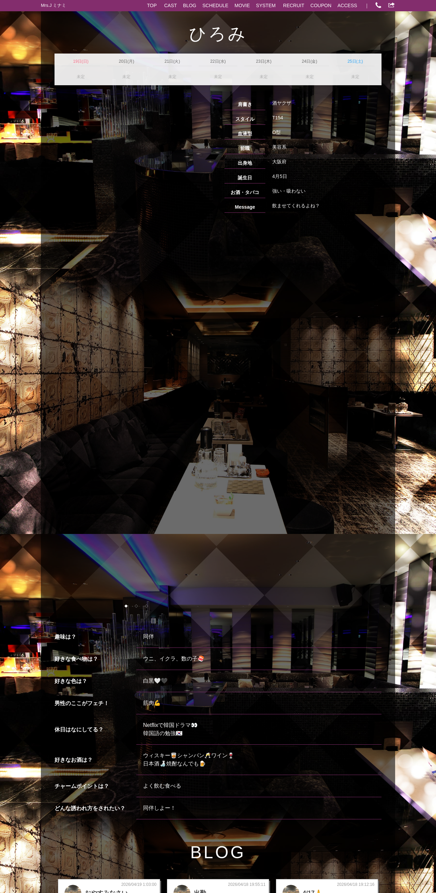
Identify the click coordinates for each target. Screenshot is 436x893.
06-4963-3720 (223, 773)
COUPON (320, 5)
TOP (152, 5)
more (110, 682)
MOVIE (242, 5)
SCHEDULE (215, 5)
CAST (170, 5)
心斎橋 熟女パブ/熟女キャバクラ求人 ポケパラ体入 (260, 879)
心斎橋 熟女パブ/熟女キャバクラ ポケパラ (167, 879)
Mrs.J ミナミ (53, 5)
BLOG (189, 5)
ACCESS (347, 5)
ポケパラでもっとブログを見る (348, 712)
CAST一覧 (65, 712)
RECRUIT (293, 5)
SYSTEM (266, 5)
